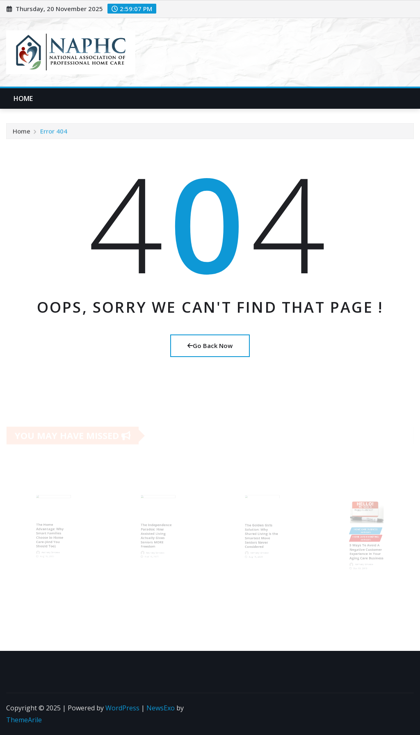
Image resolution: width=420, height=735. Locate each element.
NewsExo (160, 707)
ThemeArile (24, 719)
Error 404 (53, 132)
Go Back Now (210, 345)
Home (23, 98)
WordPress (122, 707)
